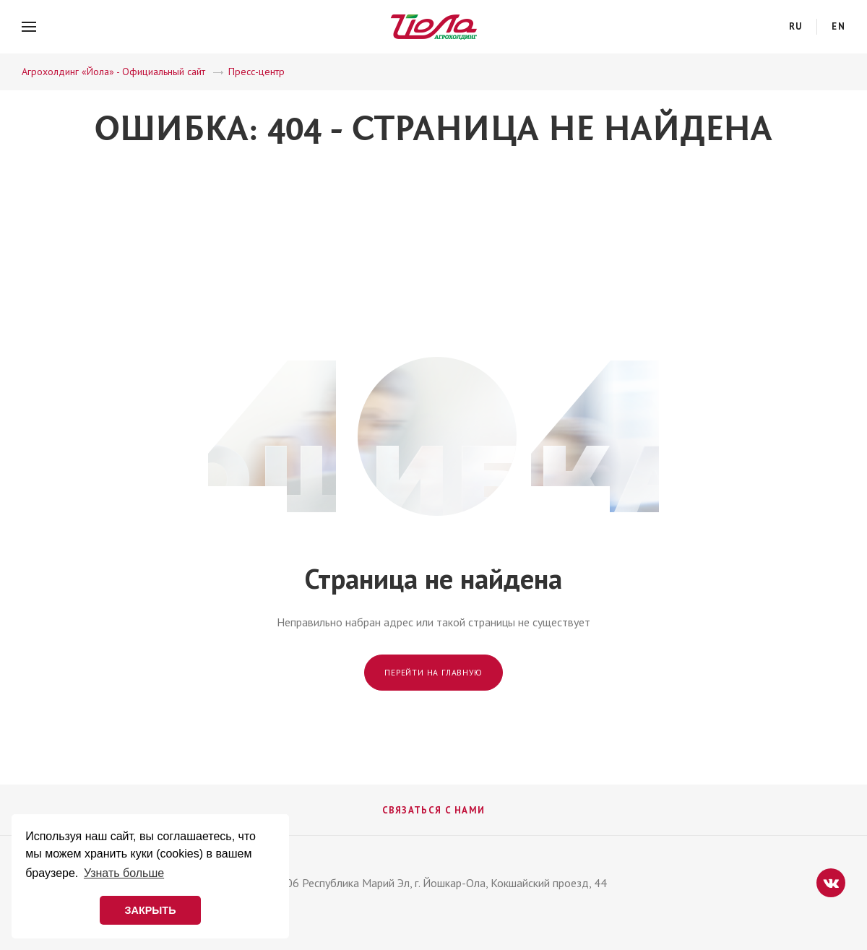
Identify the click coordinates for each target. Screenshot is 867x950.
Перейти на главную (433, 672)
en (838, 26)
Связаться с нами (434, 810)
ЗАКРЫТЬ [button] (150, 910)
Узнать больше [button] (124, 873)
